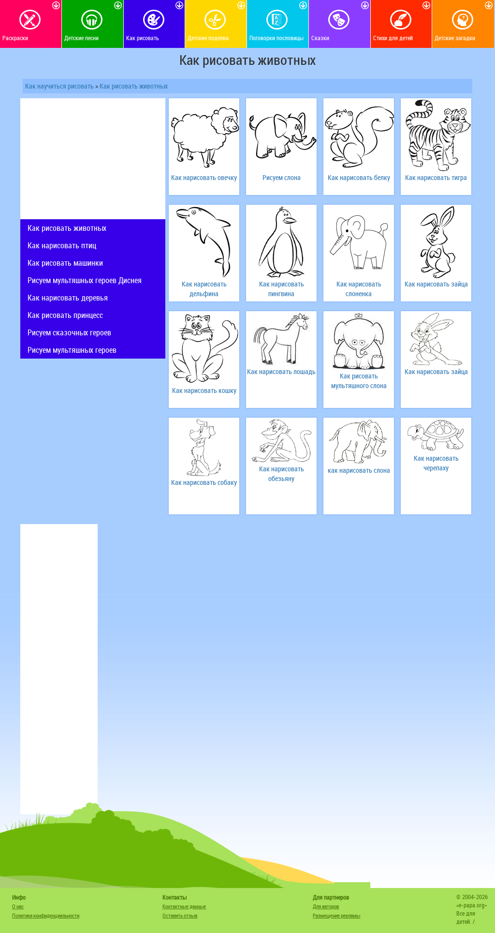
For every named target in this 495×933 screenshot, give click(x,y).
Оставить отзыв (179, 915)
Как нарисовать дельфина (204, 288)
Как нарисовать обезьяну (281, 473)
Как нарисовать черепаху (436, 462)
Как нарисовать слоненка (358, 288)
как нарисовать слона (359, 470)
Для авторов (326, 906)
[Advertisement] (92, 158)
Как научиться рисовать (59, 85)
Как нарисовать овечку (204, 177)
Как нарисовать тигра (436, 177)
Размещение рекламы (336, 915)
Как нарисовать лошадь (281, 371)
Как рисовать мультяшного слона (359, 380)
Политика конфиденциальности (45, 915)
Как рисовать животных (134, 85)
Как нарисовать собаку (204, 482)
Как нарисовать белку (359, 177)
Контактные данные (184, 906)
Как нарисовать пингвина (281, 288)
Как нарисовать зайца (436, 283)
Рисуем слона (281, 177)
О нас (18, 906)
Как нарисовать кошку (204, 390)
